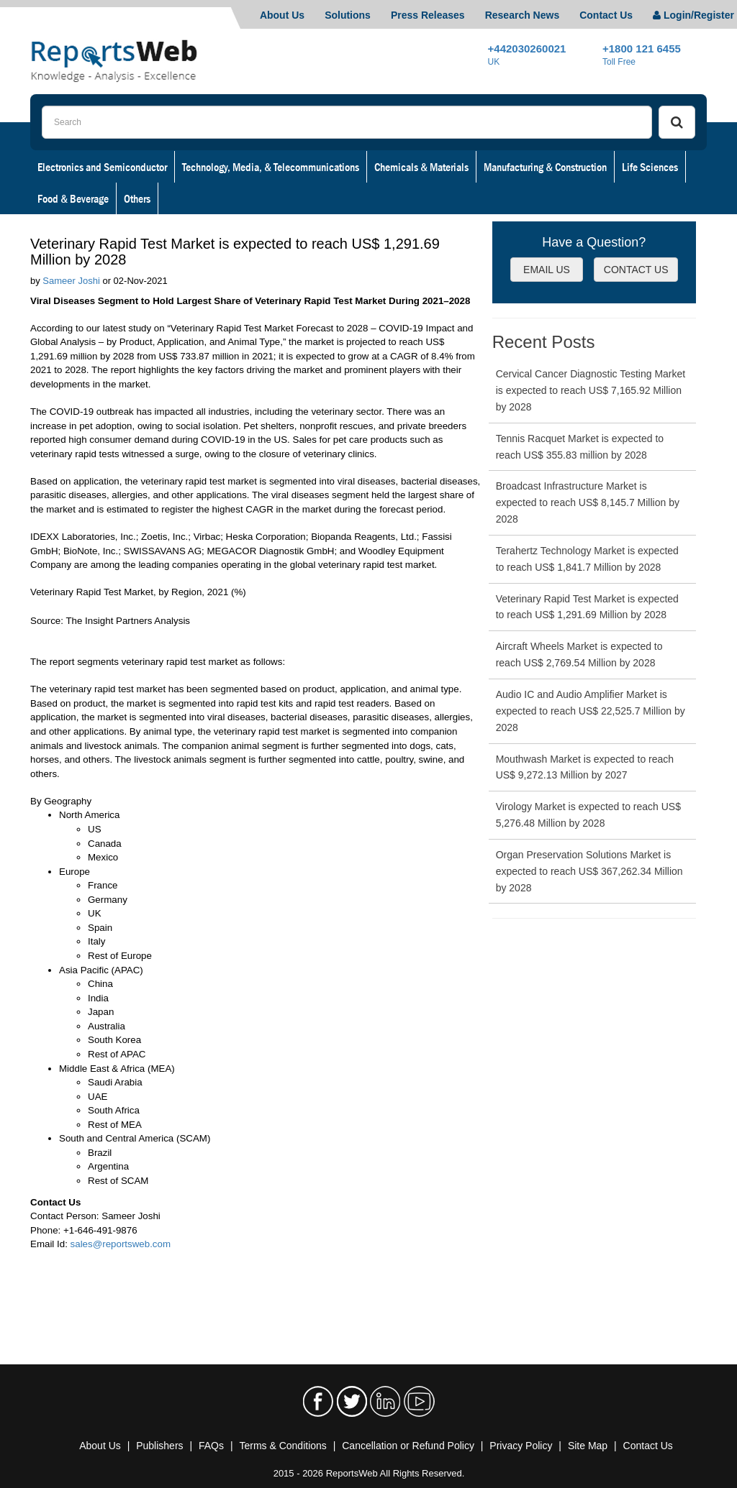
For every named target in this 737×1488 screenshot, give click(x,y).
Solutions (348, 15)
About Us (282, 15)
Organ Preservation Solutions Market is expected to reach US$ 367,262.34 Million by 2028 (589, 871)
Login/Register (693, 15)
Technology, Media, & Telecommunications (270, 166)
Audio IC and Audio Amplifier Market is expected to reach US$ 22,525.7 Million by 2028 (590, 711)
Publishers (159, 1445)
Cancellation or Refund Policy (408, 1445)
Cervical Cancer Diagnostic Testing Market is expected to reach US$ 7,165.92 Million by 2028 (591, 390)
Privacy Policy (520, 1445)
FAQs (211, 1445)
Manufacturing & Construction (545, 166)
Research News (522, 15)
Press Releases (428, 15)
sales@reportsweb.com (121, 1244)
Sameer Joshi (70, 280)
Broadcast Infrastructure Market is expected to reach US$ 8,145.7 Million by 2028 (587, 502)
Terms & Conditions (282, 1445)
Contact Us (606, 15)
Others (137, 198)
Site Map (587, 1445)
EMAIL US (546, 269)
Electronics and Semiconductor (102, 166)
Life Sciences (650, 166)
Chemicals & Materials (421, 166)
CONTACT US (636, 269)
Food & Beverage (73, 198)
